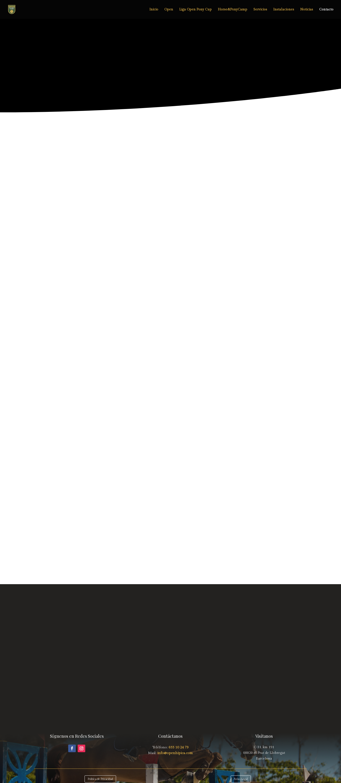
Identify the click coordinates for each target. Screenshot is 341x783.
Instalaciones (283, 9)
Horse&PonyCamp (232, 9)
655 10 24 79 (178, 747)
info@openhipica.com (174, 753)
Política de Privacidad (100, 779)
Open (168, 9)
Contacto (326, 9)
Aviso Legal (241, 779)
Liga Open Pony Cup (195, 9)
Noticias (306, 9)
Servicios (260, 9)
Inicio (153, 9)
